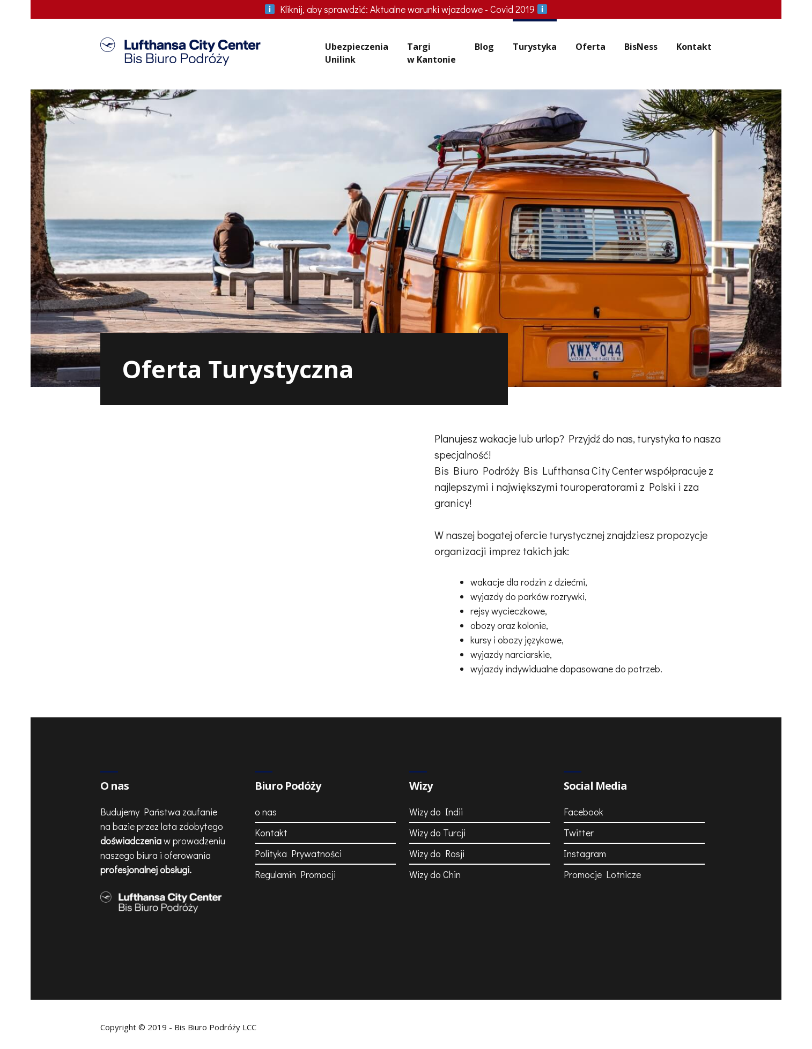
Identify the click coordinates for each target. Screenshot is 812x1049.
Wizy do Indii (436, 811)
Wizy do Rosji (436, 853)
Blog (484, 47)
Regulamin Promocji (295, 874)
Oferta (590, 47)
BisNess (641, 47)
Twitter (579, 832)
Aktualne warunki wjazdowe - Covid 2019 (406, 9)
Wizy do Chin (435, 874)
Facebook (583, 811)
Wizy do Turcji (437, 832)
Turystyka (535, 47)
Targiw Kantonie (431, 53)
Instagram (585, 853)
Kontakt (694, 47)
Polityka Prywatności (298, 853)
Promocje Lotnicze (602, 874)
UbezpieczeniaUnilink (356, 53)
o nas (266, 811)
